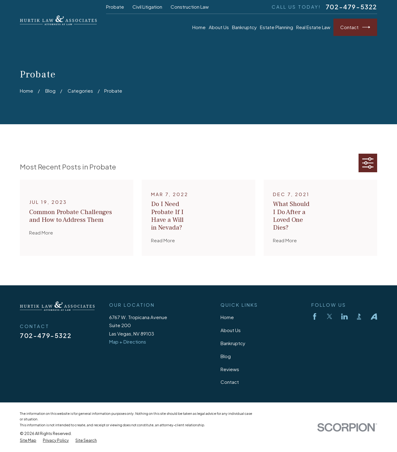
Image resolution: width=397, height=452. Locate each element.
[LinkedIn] (344, 316)
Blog (226, 356)
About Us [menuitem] (219, 27)
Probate (115, 7)
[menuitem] (28, 440)
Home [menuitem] (199, 27)
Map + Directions (127, 341)
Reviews (230, 369)
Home (227, 317)
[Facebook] (314, 316)
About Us (231, 330)
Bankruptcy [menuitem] (244, 27)
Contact (355, 27)
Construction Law (190, 7)
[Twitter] (329, 316)
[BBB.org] (359, 316)
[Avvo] (374, 316)
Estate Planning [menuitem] (276, 27)
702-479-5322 (351, 7)
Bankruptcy (233, 343)
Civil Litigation (147, 7)
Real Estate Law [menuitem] (313, 27)
